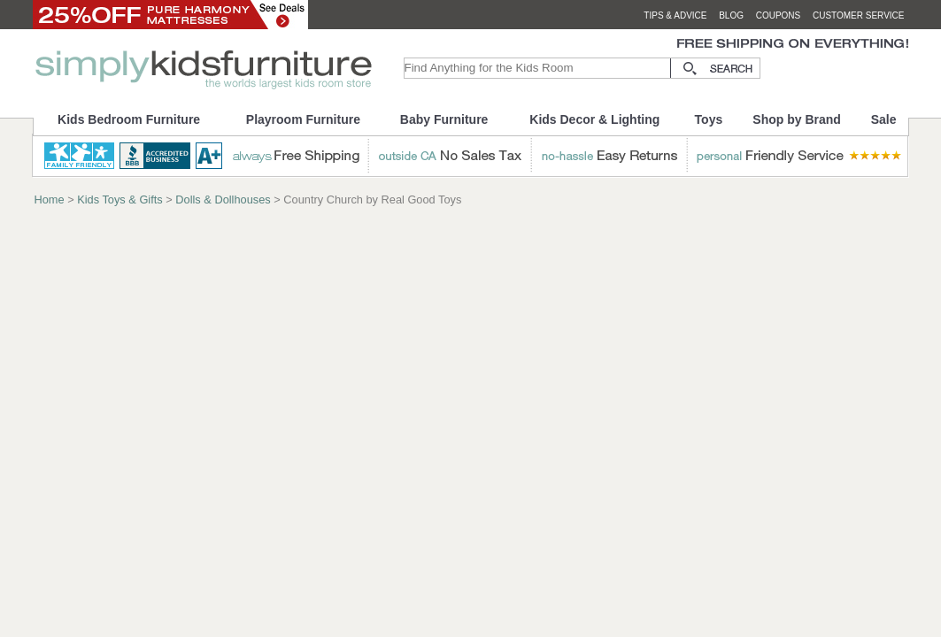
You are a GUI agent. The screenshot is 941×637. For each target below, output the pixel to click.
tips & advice (675, 15)
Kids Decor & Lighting (594, 119)
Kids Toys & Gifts (119, 199)
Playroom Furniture (303, 119)
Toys (709, 119)
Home (50, 199)
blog (731, 15)
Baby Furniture (444, 119)
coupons (778, 15)
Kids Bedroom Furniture (129, 119)
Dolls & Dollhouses (222, 199)
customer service (859, 15)
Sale (884, 119)
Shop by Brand (796, 119)
